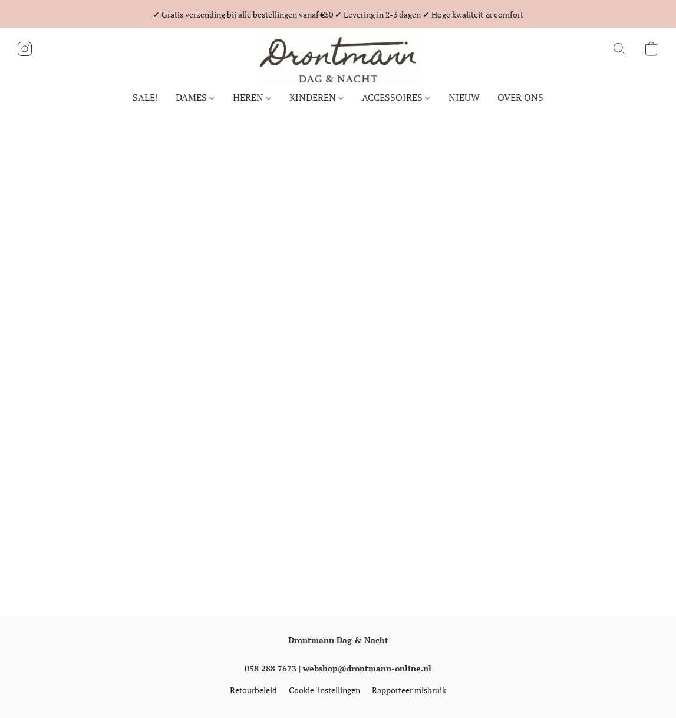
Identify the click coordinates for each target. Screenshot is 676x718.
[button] (338, 59)
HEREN (252, 97)
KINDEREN (316, 97)
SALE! (145, 97)
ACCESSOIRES (396, 97)
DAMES (195, 97)
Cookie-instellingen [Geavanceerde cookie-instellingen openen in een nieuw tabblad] (324, 690)
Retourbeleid (253, 690)
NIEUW (464, 97)
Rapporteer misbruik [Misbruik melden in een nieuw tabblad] (409, 690)
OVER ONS (520, 97)
